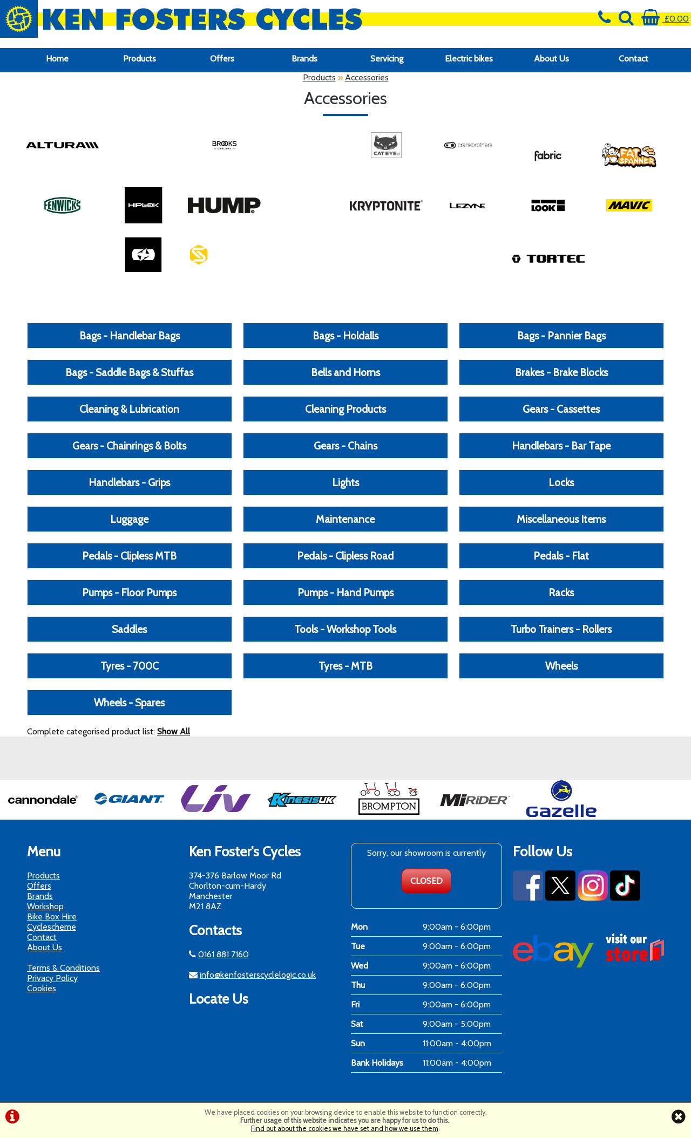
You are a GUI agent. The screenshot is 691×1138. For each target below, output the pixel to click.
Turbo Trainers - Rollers (561, 629)
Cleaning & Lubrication (129, 409)
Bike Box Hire (52, 916)
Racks (561, 592)
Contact (633, 58)
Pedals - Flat (561, 555)
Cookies (41, 988)
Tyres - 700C (129, 665)
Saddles (129, 629)
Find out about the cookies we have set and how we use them (344, 1129)
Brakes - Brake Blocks (561, 372)
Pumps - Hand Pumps (345, 592)
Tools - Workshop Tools (345, 629)
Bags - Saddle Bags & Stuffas (129, 372)
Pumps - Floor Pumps (129, 592)
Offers (222, 58)
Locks (561, 482)
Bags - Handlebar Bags (129, 335)
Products (139, 58)
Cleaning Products (345, 409)
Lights (345, 482)
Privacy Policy (52, 978)
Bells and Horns (345, 372)
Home (57, 58)
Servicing (386, 58)
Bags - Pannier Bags (561, 335)
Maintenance (345, 519)
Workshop (45, 906)
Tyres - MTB (345, 665)
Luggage (129, 519)
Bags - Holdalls (345, 335)
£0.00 (665, 18)
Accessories (367, 77)
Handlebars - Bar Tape (561, 445)
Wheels (561, 665)
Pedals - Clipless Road (345, 555)
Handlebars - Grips (129, 482)
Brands (304, 58)
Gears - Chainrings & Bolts (129, 445)
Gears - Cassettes (561, 409)
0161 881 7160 (223, 954)
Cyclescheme (51, 927)
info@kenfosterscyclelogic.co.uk (258, 975)
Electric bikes (469, 58)
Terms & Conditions (63, 968)
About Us (551, 58)
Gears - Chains (345, 445)
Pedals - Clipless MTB (129, 555)
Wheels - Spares (129, 702)
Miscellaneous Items (561, 519)
